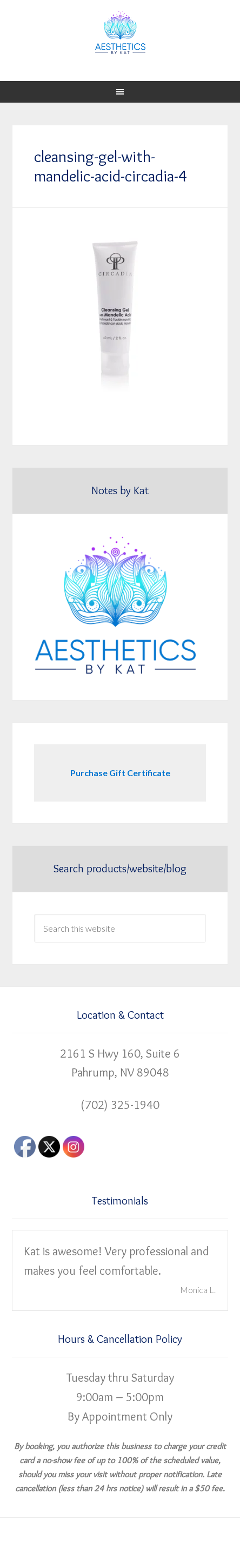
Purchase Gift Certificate (120, 773)
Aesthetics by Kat (120, 32)
